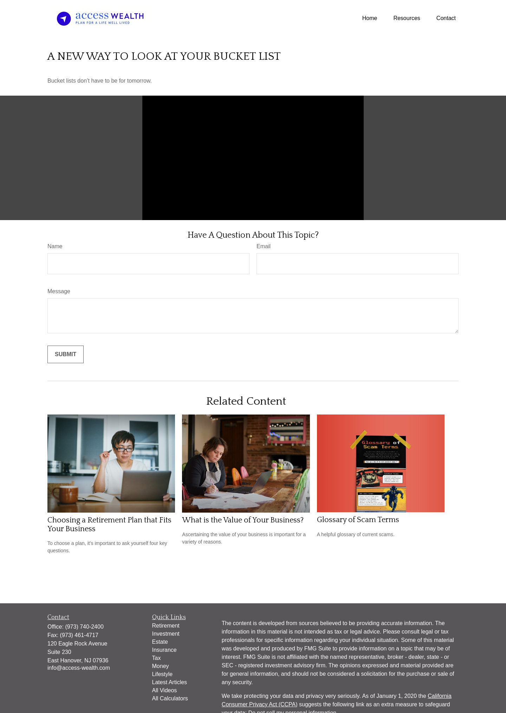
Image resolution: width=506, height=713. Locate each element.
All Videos (164, 690)
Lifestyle (162, 674)
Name (55, 246)
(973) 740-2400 (84, 627)
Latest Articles (169, 682)
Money (160, 666)
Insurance (164, 650)
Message (58, 291)
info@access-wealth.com (78, 668)
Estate (160, 642)
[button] (369, 18)
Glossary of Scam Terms (358, 519)
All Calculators (170, 698)
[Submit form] (65, 354)
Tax (156, 658)
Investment (166, 634)
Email (264, 246)
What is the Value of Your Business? (243, 520)
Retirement (166, 626)
